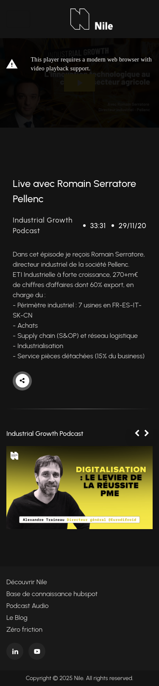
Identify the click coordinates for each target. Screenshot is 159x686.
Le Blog (17, 617)
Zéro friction (24, 629)
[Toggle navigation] (18, 19)
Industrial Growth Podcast (45, 433)
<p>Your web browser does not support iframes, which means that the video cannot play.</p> (79, 83)
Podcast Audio (27, 606)
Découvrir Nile (26, 582)
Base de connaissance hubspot (52, 594)
